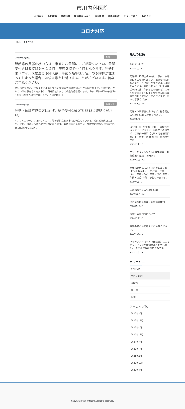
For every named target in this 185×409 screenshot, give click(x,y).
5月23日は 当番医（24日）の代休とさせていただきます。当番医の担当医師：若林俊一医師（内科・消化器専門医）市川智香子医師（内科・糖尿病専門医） (149, 133)
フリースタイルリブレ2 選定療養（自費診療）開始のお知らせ (149, 153)
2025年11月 (137, 320)
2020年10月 (137, 362)
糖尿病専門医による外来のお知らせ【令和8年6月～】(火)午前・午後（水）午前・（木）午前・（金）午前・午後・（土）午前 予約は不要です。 (149, 172)
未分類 (134, 290)
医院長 (134, 283)
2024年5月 (136, 341)
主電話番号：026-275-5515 (144, 189)
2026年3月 (136, 313)
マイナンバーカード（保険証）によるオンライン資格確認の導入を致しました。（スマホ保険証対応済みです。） (149, 245)
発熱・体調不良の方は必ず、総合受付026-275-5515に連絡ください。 (63, 113)
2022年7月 (136, 348)
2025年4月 (136, 327)
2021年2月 (136, 355)
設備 (133, 297)
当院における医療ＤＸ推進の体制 (147, 201)
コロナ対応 (137, 276)
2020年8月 (136, 369)
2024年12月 (137, 334)
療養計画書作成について (142, 214)
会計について (137, 64)
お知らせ (110, 56)
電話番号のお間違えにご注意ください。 (148, 228)
